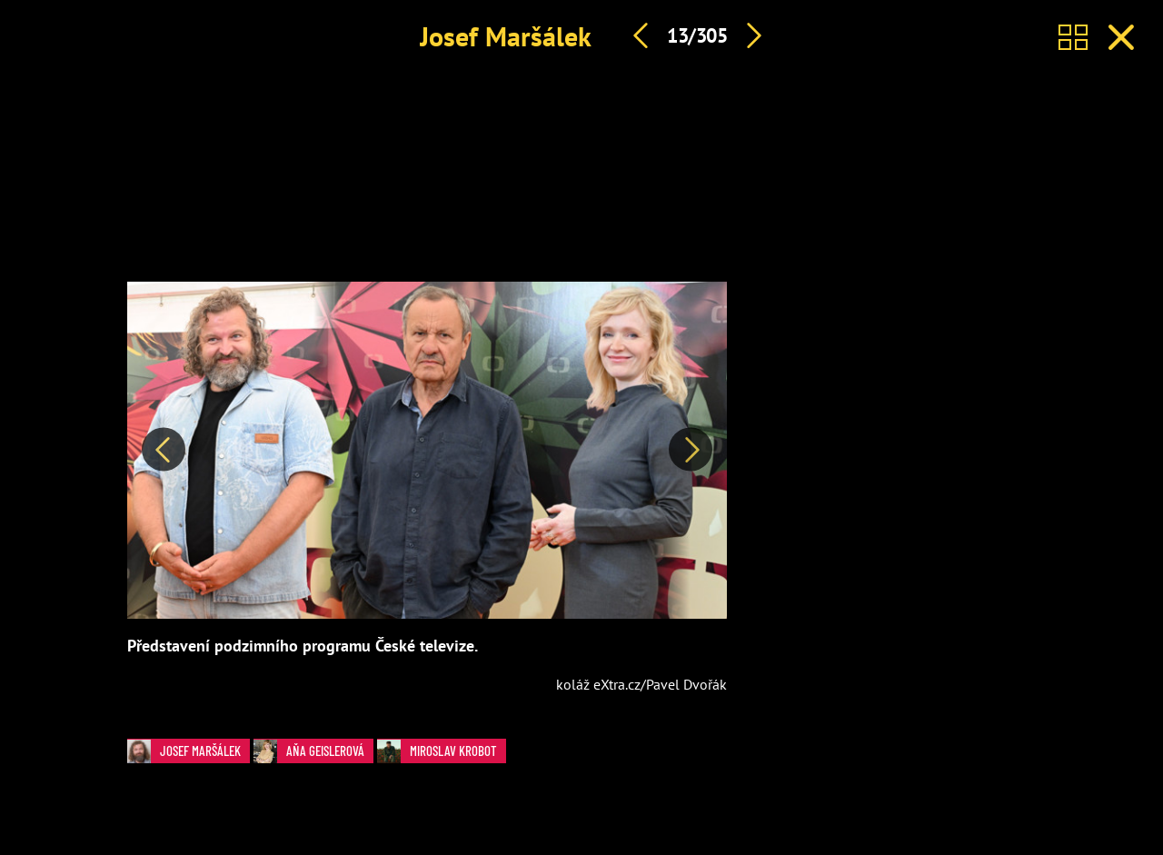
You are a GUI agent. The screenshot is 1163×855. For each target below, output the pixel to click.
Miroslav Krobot (441, 751)
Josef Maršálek (505, 36)
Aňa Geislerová (313, 751)
